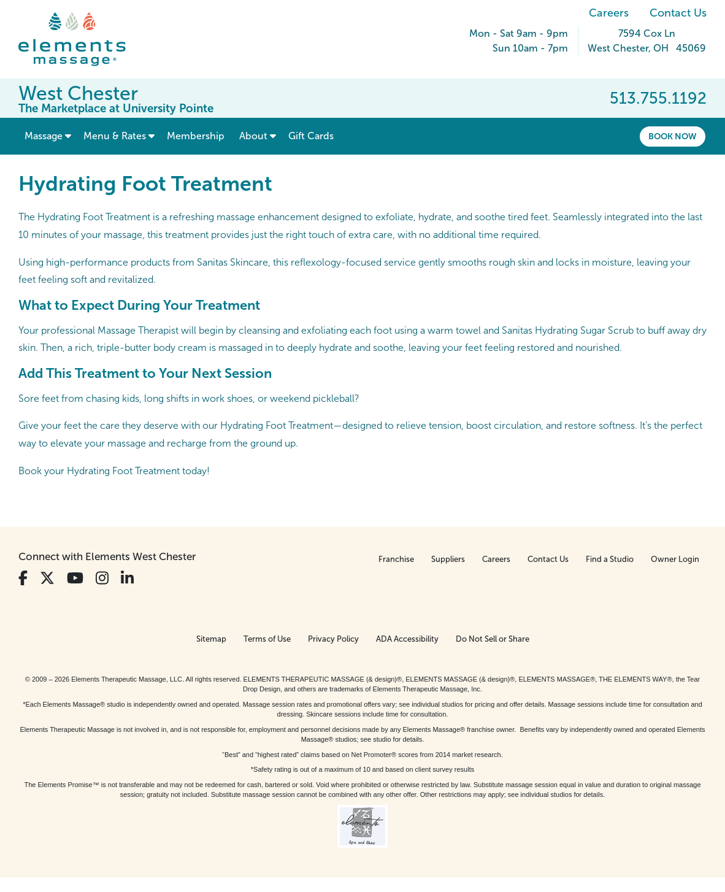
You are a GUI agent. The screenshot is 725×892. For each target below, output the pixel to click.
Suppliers (448, 559)
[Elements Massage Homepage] (81, 39)
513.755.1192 (658, 98)
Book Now (672, 136)
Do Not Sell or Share (492, 639)
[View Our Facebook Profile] (23, 578)
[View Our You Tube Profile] (75, 578)
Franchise (396, 559)
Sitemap (211, 639)
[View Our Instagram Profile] (102, 578)
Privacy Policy (333, 639)
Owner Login (675, 559)
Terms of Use (267, 639)
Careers (609, 13)
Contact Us (678, 13)
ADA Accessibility (407, 639)
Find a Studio (610, 559)
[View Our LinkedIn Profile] (127, 578)
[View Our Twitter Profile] (47, 578)
